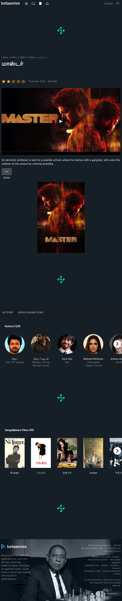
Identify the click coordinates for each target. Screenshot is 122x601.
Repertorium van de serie (99, 545)
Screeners (114, 565)
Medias (104, 565)
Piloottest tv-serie (93, 571)
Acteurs (7, 312)
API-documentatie (89, 548)
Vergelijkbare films (30, 312)
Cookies (115, 557)
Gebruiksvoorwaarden (98, 559)
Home (5, 57)
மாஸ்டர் (43, 57)
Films (14, 57)
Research (116, 568)
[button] (15, 350)
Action (31, 57)
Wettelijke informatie (100, 557)
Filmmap (117, 545)
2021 (22, 57)
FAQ (101, 548)
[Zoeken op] (118, 3)
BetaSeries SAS (92, 565)
